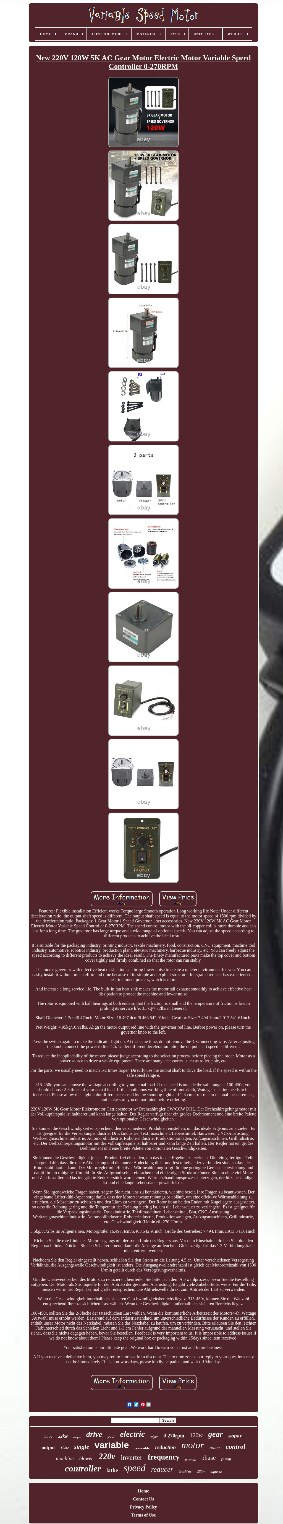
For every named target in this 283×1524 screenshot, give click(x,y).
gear (215, 1434)
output (48, 1447)
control (235, 1446)
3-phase (216, 1472)
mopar (235, 1436)
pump (226, 1459)
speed (135, 1468)
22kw (63, 1436)
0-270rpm (174, 1436)
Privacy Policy (143, 1507)
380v (48, 1436)
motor (192, 1445)
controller (83, 1468)
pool (111, 1436)
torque (77, 1437)
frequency (164, 1457)
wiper (154, 1437)
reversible (142, 1448)
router (214, 1447)
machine (65, 1458)
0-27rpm (190, 1459)
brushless (185, 1471)
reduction (165, 1447)
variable (112, 1445)
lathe (112, 1470)
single (81, 1446)
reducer (162, 1469)
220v (107, 1456)
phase (208, 1457)
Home (143, 1491)
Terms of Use (143, 1515)
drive (94, 1434)
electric (132, 1434)
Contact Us (143, 1499)
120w (196, 1435)
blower (86, 1458)
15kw (65, 1448)
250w (201, 1471)
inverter (131, 1457)
